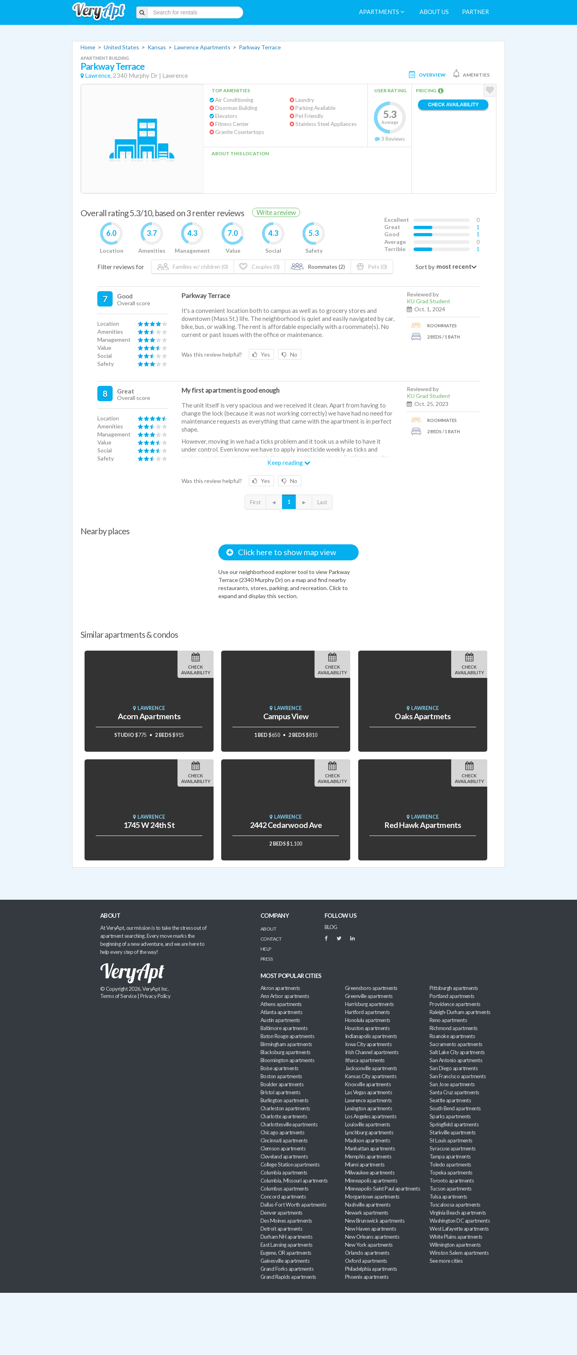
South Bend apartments (455, 1108)
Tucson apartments (451, 1188)
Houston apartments (367, 1028)
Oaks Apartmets (422, 716)
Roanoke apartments (452, 1036)
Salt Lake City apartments (457, 1052)
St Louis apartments (451, 1140)
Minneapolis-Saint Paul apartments (382, 1188)
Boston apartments (281, 1076)
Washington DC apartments (460, 1220)
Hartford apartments (367, 1012)
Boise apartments (279, 1068)
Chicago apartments (282, 1132)
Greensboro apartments (371, 988)
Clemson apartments (282, 1148)
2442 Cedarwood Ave (286, 825)
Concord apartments (283, 1196)
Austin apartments (280, 1020)
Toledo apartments (450, 1164)
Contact (270, 939)
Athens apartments (281, 1004)
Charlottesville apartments (288, 1124)
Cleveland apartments (284, 1156)
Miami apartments (364, 1164)
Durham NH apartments (286, 1236)
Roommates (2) (318, 266)
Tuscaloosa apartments (455, 1204)
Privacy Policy (155, 996)
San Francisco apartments (458, 1076)
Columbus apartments (284, 1188)
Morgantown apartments (372, 1196)
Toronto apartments (452, 1180)
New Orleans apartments (372, 1236)
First (255, 502)
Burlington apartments (284, 1100)
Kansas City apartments (370, 1076)
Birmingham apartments (286, 1044)
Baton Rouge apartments (287, 1036)
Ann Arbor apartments (284, 996)
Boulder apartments (281, 1084)
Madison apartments (367, 1140)
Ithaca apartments (365, 1060)
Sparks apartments (450, 1116)
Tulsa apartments (448, 1196)
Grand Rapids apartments (288, 1277)
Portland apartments (452, 996)
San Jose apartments (452, 1084)
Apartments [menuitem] (381, 11)
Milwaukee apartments (369, 1172)
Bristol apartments (280, 1092)
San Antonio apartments (456, 1060)
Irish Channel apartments (371, 1052)
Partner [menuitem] (475, 11)
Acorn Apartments (149, 716)
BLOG (331, 927)
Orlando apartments (367, 1253)
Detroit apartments (281, 1228)
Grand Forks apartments (286, 1269)
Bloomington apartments (287, 1060)
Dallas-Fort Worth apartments (293, 1204)
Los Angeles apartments (370, 1116)
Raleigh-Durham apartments (460, 1012)
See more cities (446, 1261)
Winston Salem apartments (459, 1253)
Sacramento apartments (456, 1044)
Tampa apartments (450, 1156)
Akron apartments (280, 988)
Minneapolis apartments (371, 1180)
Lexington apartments (368, 1108)
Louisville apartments (367, 1124)
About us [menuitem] (434, 11)
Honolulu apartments (367, 1020)
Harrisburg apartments (369, 1004)
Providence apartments (455, 1004)
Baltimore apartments (283, 1028)
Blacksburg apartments (285, 1052)
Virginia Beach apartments (458, 1212)
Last (322, 502)
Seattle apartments (450, 1100)
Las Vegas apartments (368, 1092)
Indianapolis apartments (371, 1036)
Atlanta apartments (281, 1012)
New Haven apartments (370, 1228)
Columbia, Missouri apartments (294, 1180)
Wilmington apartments (455, 1244)
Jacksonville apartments (371, 1068)
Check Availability (453, 105)
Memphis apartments (368, 1156)
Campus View (286, 716)
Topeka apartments (451, 1172)
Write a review (276, 212)
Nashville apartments (367, 1204)
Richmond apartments (454, 1028)
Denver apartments (281, 1212)
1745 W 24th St (149, 825)
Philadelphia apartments (371, 1269)
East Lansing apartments (286, 1244)
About (268, 929)
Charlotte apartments (283, 1116)
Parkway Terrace (260, 47)
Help (265, 949)
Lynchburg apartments (369, 1132)
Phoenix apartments (366, 1277)
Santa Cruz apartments (454, 1092)
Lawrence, (98, 75)
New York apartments (369, 1244)
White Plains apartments (456, 1236)
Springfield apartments (454, 1124)
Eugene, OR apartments (285, 1253)
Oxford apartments (366, 1261)
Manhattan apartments (370, 1148)
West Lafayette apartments (459, 1228)
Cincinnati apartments (284, 1140)
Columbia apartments (283, 1172)
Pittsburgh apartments (454, 988)
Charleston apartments (285, 1108)
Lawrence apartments (368, 1100)
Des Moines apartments (286, 1220)
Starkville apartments (453, 1132)
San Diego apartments (454, 1068)
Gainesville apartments (284, 1261)
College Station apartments (289, 1164)
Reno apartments (448, 1020)
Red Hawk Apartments (422, 825)
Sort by (425, 266)
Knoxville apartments (368, 1084)
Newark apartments (366, 1212)
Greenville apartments (369, 996)
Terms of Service (118, 996)
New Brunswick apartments (374, 1220)
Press (266, 959)
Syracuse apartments (453, 1148)
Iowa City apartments (368, 1044)
